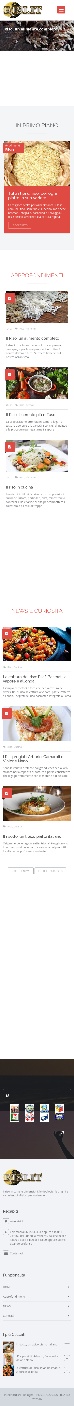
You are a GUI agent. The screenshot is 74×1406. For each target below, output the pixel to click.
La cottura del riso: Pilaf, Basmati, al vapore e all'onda (35, 678)
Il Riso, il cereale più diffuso (30, 414)
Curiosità (8, 1316)
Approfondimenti (37, 275)
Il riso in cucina (19, 487)
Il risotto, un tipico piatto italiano (32, 836)
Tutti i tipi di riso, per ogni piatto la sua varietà (32, 195)
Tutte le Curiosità (50, 871)
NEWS (7, 1306)
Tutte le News (20, 871)
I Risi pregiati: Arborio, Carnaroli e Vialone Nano (33, 758)
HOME (7, 1287)
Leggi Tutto (20, 225)
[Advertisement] (37, 1006)
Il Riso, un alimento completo (32, 338)
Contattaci (16, 1253)
